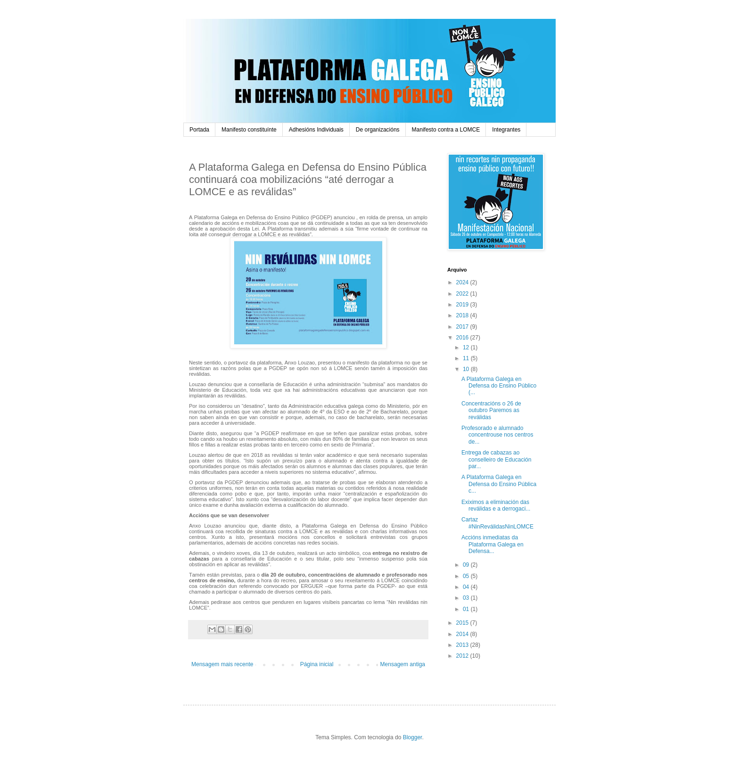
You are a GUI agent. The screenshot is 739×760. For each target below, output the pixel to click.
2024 (463, 282)
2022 (463, 293)
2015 (463, 623)
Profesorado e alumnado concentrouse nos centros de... (497, 435)
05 (467, 576)
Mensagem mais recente (222, 664)
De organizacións (378, 129)
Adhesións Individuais (316, 129)
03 (467, 598)
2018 (463, 315)
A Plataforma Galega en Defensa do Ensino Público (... (498, 386)
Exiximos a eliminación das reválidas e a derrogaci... (495, 505)
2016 (463, 337)
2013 (463, 645)
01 (467, 609)
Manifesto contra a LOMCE (446, 129)
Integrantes (506, 129)
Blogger (412, 737)
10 (467, 369)
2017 (463, 326)
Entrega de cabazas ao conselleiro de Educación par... (496, 459)
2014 (463, 634)
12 (467, 347)
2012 (463, 656)
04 (467, 587)
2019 (463, 304)
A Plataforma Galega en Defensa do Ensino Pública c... (498, 484)
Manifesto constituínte (249, 129)
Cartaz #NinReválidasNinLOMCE (497, 522)
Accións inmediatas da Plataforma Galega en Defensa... (492, 544)
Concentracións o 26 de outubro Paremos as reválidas (491, 410)
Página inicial (317, 664)
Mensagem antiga (402, 664)
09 (467, 565)
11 (467, 358)
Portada (199, 129)
